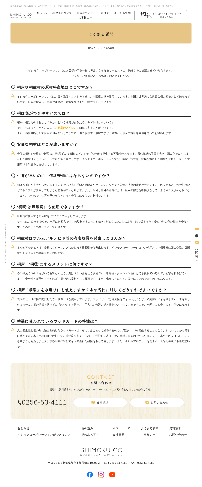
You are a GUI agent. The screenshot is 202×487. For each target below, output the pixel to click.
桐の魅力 (87, 428)
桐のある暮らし (91, 434)
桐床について (85, 13)
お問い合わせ (197, 250)
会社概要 (104, 13)
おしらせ (42, 13)
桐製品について (62, 13)
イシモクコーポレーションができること (44, 434)
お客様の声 (85, 17)
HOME (91, 48)
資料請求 (197, 229)
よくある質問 (122, 13)
